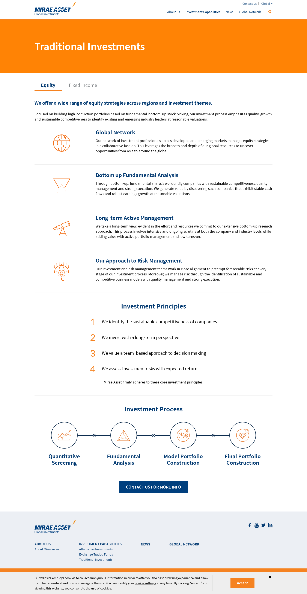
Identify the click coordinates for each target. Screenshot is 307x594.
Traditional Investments (96, 559)
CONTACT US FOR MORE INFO (153, 487)
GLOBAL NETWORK (184, 544)
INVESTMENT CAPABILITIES (100, 543)
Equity (48, 84)
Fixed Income (83, 84)
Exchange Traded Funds (96, 554)
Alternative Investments (96, 549)
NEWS (145, 544)
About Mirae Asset (47, 549)
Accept (242, 583)
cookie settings (145, 583)
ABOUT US (43, 543)
